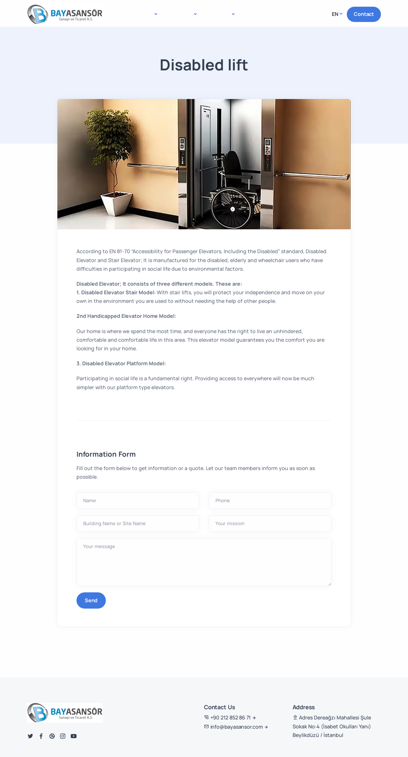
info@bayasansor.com (233, 726)
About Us (180, 13)
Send (91, 600)
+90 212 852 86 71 (227, 717)
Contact (364, 14)
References (261, 13)
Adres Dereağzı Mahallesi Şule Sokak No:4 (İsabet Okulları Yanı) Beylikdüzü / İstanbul (332, 726)
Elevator (142, 13)
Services (219, 13)
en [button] (335, 14)
